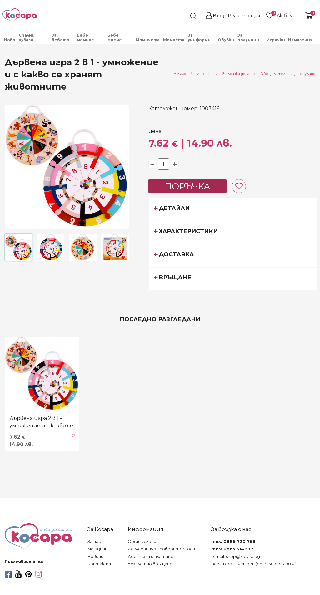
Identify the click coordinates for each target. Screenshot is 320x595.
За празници (248, 37)
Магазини (98, 549)
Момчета (173, 39)
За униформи (199, 37)
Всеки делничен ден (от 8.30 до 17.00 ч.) (254, 564)
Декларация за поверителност (162, 549)
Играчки (276, 39)
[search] (182, 16)
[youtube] (18, 574)
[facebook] (8, 574)
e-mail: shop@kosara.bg (235, 556)
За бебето (60, 37)
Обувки (226, 39)
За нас (94, 541)
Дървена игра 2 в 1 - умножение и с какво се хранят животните (41, 422)
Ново (9, 39)
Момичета (148, 39)
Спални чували (27, 37)
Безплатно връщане (150, 564)
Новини (95, 556)
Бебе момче (115, 37)
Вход (218, 15)
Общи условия (143, 541)
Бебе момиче (85, 37)
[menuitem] (9, 40)
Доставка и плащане (150, 556)
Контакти (99, 564)
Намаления (300, 39)
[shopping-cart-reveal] (308, 15)
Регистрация (244, 15)
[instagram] (38, 574)
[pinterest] (28, 574)
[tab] (233, 209)
